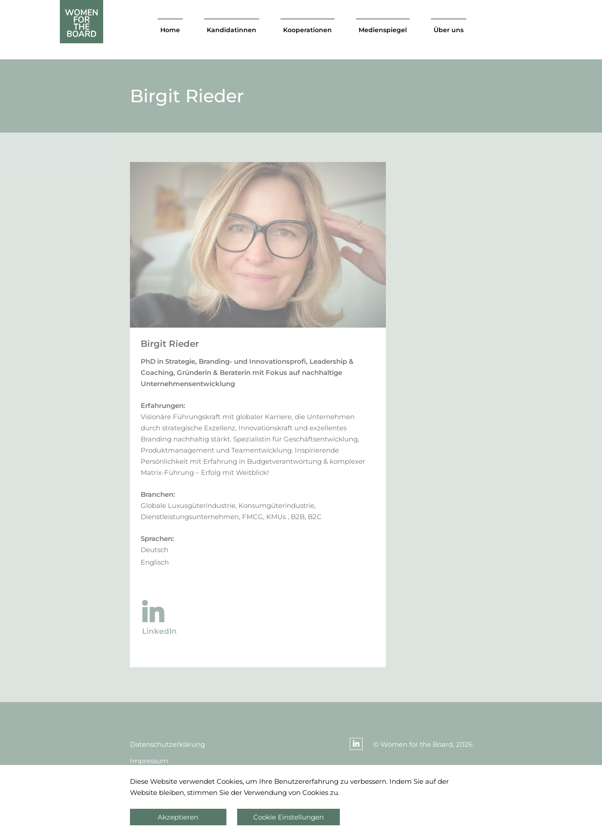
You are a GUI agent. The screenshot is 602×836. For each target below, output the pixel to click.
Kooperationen (307, 30)
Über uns (449, 30)
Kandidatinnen (231, 30)
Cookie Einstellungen (288, 817)
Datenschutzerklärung (167, 744)
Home (170, 30)
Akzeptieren (178, 817)
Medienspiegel (383, 30)
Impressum (149, 761)
